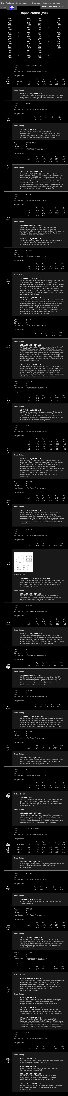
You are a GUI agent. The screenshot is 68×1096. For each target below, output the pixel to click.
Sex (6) (49, 51)
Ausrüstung (10, 3)
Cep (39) (19, 19)
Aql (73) (10, 24)
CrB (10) (19, 47)
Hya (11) (29, 51)
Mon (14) (40, 47)
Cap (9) (9, 51)
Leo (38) (40, 19)
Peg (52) (49, 19)
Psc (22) (49, 28)
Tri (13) (59, 28)
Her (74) (29, 47)
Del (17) (29, 24)
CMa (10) (19, 28)
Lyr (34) (40, 42)
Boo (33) (10, 42)
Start (2, 3)
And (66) (10, 19)
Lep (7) (39, 24)
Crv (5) (19, 51)
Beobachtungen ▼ (22, 3)
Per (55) (49, 24)
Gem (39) (29, 42)
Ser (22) (49, 47)
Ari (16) (10, 33)
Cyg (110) (29, 19)
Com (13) (19, 42)
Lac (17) (29, 56)
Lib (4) (39, 28)
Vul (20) (59, 47)
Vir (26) (59, 42)
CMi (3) (19, 33)
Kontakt (3, 7)
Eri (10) (29, 38)
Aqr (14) (10, 28)
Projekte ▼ (47, 3)
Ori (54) (40, 56)
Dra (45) (29, 28)
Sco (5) (49, 38)
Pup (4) (49, 33)
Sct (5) (49, 42)
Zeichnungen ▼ (36, 3)
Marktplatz (56, 3)
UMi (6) (58, 38)
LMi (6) (39, 33)
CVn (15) (19, 56)
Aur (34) (10, 38)
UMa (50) (59, 33)
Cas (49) (10, 56)
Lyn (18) (40, 38)
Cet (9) (19, 24)
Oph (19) (40, 51)
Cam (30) (10, 47)
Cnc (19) (19, 38)
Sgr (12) (59, 19)
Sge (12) (49, 56)
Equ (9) (28, 33)
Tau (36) (59, 24)
